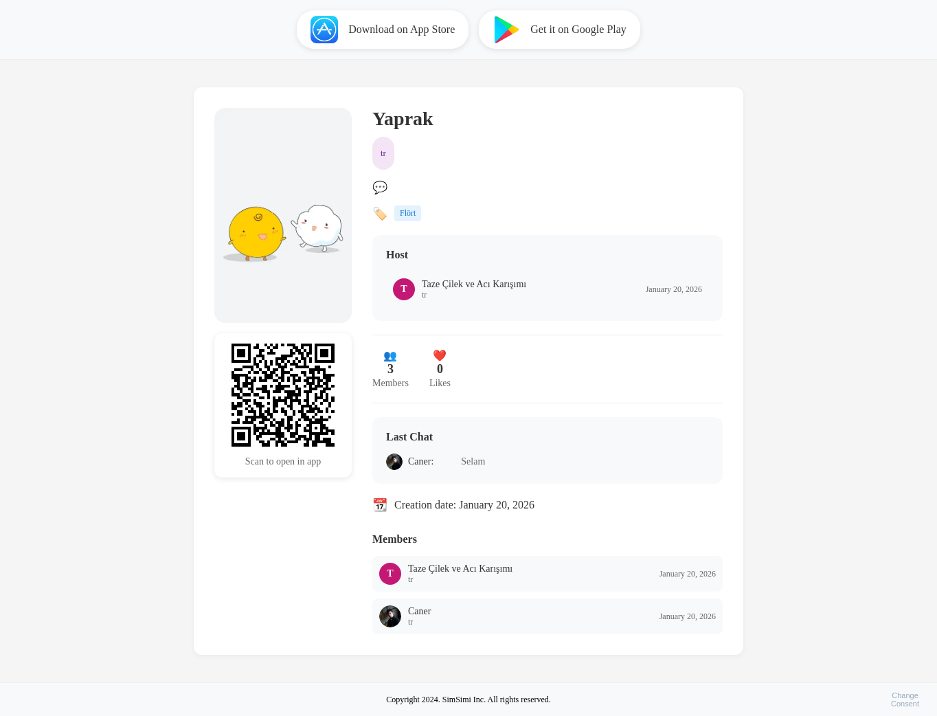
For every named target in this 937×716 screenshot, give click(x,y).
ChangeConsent (905, 699)
